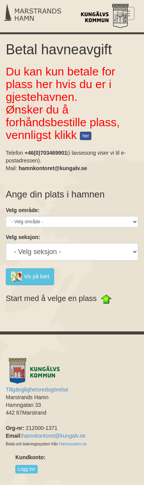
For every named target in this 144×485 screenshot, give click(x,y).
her (85, 136)
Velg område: (23, 210)
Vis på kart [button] (30, 277)
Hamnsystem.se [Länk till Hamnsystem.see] (73, 444)
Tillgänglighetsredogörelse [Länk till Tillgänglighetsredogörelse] (37, 389)
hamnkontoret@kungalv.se (54, 436)
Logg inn (26, 469)
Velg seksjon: (23, 237)
